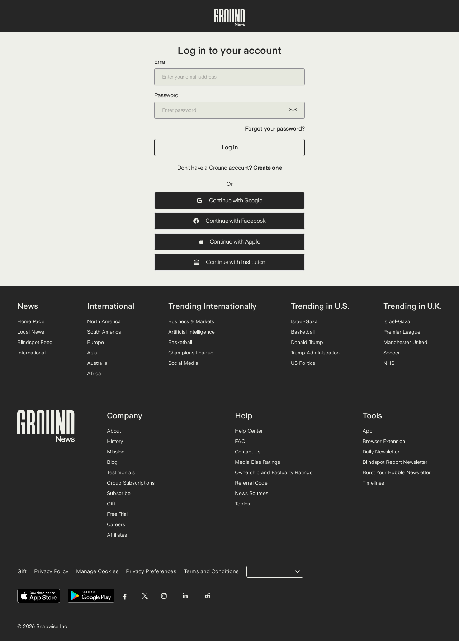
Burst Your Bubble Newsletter (397, 472)
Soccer (391, 352)
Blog (112, 462)
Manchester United (405, 342)
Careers (116, 524)
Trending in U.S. (320, 306)
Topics (242, 503)
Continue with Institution (229, 262)
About (114, 431)
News (27, 306)
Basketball (180, 342)
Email (229, 71)
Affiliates (117, 535)
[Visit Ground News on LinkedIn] (185, 596)
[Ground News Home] (229, 18)
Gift (111, 503)
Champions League (190, 352)
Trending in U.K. (412, 306)
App (368, 431)
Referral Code (251, 483)
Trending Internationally (212, 306)
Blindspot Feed (35, 342)
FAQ (240, 441)
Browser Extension (384, 441)
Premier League (401, 332)
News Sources (251, 493)
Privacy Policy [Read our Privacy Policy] (51, 571)
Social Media (183, 363)
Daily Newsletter (381, 451)
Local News (30, 332)
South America (104, 332)
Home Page (30, 321)
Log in (230, 147)
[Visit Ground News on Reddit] (208, 596)
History (115, 441)
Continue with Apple (229, 241)
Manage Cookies (97, 571)
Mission (115, 451)
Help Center (249, 431)
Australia (97, 363)
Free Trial (117, 514)
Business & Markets (191, 321)
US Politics (303, 363)
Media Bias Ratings (257, 462)
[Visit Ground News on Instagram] (164, 596)
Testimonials (121, 472)
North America (104, 321)
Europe (95, 342)
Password (229, 105)
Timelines (373, 483)
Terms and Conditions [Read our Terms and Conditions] (211, 571)
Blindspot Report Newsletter (395, 462)
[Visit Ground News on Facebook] (125, 596)
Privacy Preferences (151, 571)
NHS (388, 363)
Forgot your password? (275, 128)
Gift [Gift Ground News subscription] (22, 571)
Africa (94, 373)
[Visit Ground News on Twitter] (145, 596)
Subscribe (119, 493)
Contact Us (247, 451)
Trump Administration (315, 352)
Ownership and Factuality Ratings (273, 472)
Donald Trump (307, 342)
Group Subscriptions (131, 483)
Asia (92, 352)
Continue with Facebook (229, 220)
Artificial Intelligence (191, 332)
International (31, 352)
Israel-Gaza (304, 321)
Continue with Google (229, 200)
